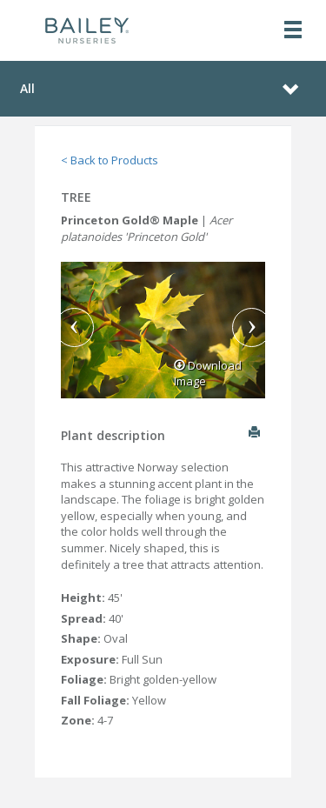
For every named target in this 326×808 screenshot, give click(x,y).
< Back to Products (109, 160)
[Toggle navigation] (293, 30)
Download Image (208, 373)
